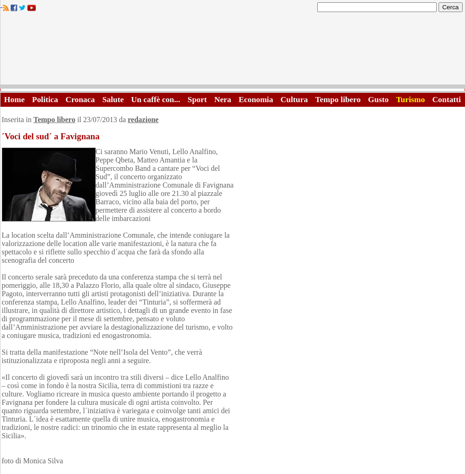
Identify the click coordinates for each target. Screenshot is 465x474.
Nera (222, 99)
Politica (45, 99)
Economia (256, 99)
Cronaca (80, 99)
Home (14, 99)
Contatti (446, 99)
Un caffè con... (155, 99)
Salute (113, 99)
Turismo (410, 99)
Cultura (294, 99)
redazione (143, 119)
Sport (197, 99)
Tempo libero (338, 99)
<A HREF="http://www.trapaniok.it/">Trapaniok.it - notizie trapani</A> (233, 50)
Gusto (378, 99)
